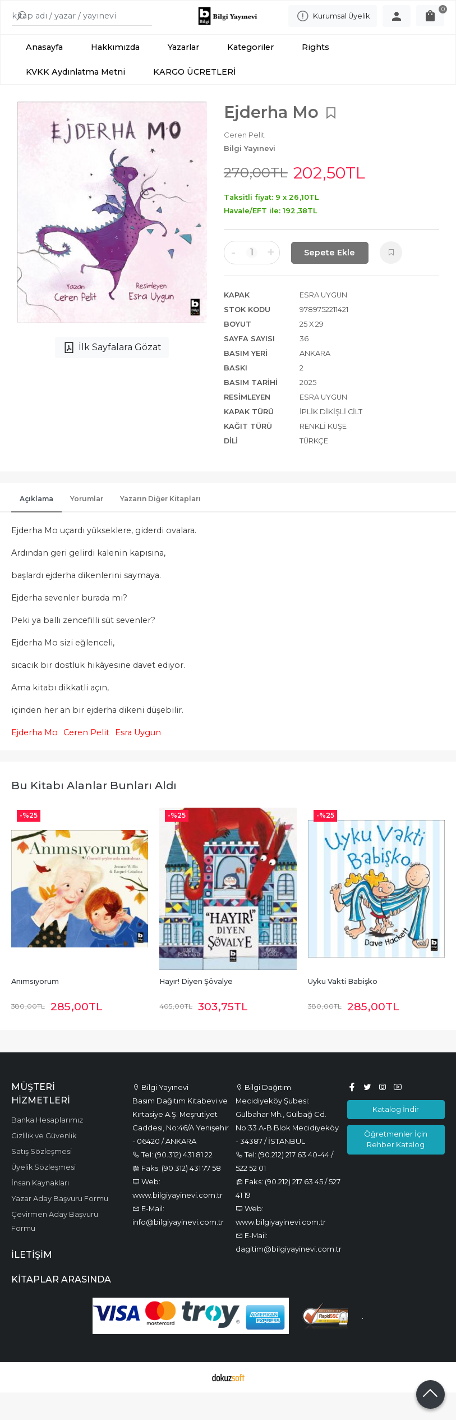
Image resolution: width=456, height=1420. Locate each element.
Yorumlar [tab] (86, 527)
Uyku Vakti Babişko (342, 1009)
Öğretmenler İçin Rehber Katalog (395, 1166)
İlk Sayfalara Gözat (112, 375)
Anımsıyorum (35, 1009)
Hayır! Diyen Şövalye (196, 1009)
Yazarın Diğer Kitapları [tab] (160, 527)
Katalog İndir (395, 1137)
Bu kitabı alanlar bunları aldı (94, 813)
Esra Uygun (138, 760)
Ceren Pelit (86, 760)
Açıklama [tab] (36, 527)
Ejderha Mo (34, 760)
